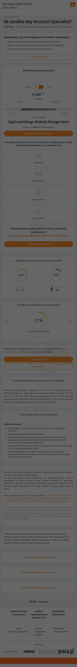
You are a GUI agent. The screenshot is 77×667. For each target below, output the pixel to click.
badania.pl (58, 614)
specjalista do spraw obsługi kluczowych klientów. (48, 501)
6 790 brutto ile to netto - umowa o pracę (39, 557)
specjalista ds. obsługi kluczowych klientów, (43, 498)
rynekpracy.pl (18, 614)
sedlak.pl (38, 611)
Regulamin (41, 631)
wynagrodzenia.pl (19, 611)
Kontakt (38, 628)
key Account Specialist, (54, 495)
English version (61, 631)
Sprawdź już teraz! (38, 57)
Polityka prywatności (18, 631)
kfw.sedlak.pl (58, 611)
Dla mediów (58, 628)
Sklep (18, 628)
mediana (42, 390)
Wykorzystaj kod (38, 366)
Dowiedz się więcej (38, 359)
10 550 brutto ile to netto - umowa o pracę (38, 587)
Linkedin (38, 634)
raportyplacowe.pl (39, 614)
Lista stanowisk (11, 17)
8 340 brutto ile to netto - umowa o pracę (39, 572)
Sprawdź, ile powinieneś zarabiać (38, 133)
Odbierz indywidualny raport (38, 244)
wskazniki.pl (38, 617)
